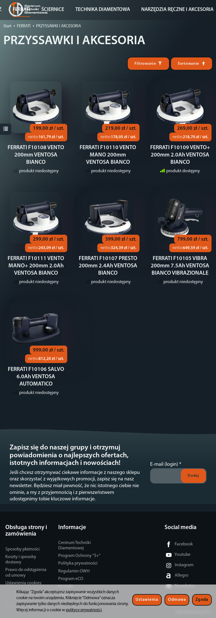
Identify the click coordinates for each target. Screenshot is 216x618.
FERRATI (21, 9)
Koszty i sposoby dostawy (20, 560)
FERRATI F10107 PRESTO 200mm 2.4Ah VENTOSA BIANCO (108, 266)
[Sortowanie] (191, 63)
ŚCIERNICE (52, 9)
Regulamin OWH (73, 571)
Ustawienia (147, 600)
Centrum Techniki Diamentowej (74, 545)
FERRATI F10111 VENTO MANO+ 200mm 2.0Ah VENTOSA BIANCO (36, 266)
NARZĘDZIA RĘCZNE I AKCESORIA (177, 9)
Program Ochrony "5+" (79, 556)
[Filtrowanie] (148, 63)
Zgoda (201, 600)
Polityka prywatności (78, 563)
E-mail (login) (164, 464)
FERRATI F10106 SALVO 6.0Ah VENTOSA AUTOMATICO (36, 377)
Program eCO (70, 579)
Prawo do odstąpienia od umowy (25, 572)
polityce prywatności (84, 610)
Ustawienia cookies (23, 583)
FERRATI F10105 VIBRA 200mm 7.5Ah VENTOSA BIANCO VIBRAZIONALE (180, 266)
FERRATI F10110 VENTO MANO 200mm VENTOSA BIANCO (108, 155)
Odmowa (177, 600)
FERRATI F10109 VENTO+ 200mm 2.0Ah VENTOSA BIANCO (180, 155)
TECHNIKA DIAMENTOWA (102, 9)
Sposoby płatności (22, 549)
